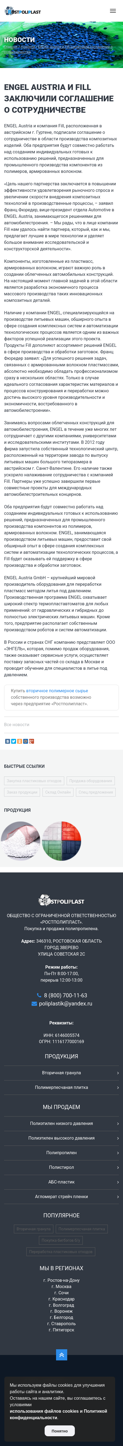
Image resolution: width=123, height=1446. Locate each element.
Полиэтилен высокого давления (61, 1138)
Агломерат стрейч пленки (61, 1196)
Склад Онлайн (58, 792)
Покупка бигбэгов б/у (61, 1240)
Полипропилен (61, 1152)
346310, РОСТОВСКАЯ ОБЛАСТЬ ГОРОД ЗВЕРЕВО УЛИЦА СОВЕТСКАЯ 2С (69, 948)
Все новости (16, 724)
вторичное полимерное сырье (57, 690)
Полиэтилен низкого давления (61, 1123)
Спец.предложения (96, 792)
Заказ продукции (22, 792)
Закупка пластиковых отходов (34, 781)
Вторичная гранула (61, 1072)
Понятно (60, 1431)
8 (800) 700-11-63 (65, 995)
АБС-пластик (61, 1182)
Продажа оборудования (90, 781)
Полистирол (61, 1167)
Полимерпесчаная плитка (61, 1087)
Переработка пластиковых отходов (61, 1252)
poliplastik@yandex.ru (65, 1003)
